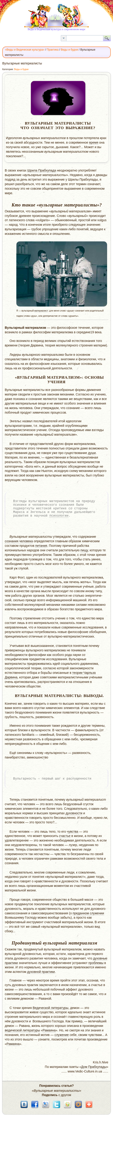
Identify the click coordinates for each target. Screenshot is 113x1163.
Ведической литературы (50, 1008)
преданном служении (88, 913)
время (93, 142)
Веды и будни (21, 69)
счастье (64, 836)
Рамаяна (49, 1030)
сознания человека (19, 541)
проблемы (95, 963)
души (92, 453)
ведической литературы (22, 1030)
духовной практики (41, 972)
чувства (72, 831)
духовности (74, 813)
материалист (41, 310)
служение (61, 1035)
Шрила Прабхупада (41, 170)
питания (41, 545)
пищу (84, 550)
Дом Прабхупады (93, 1067)
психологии (59, 515)
